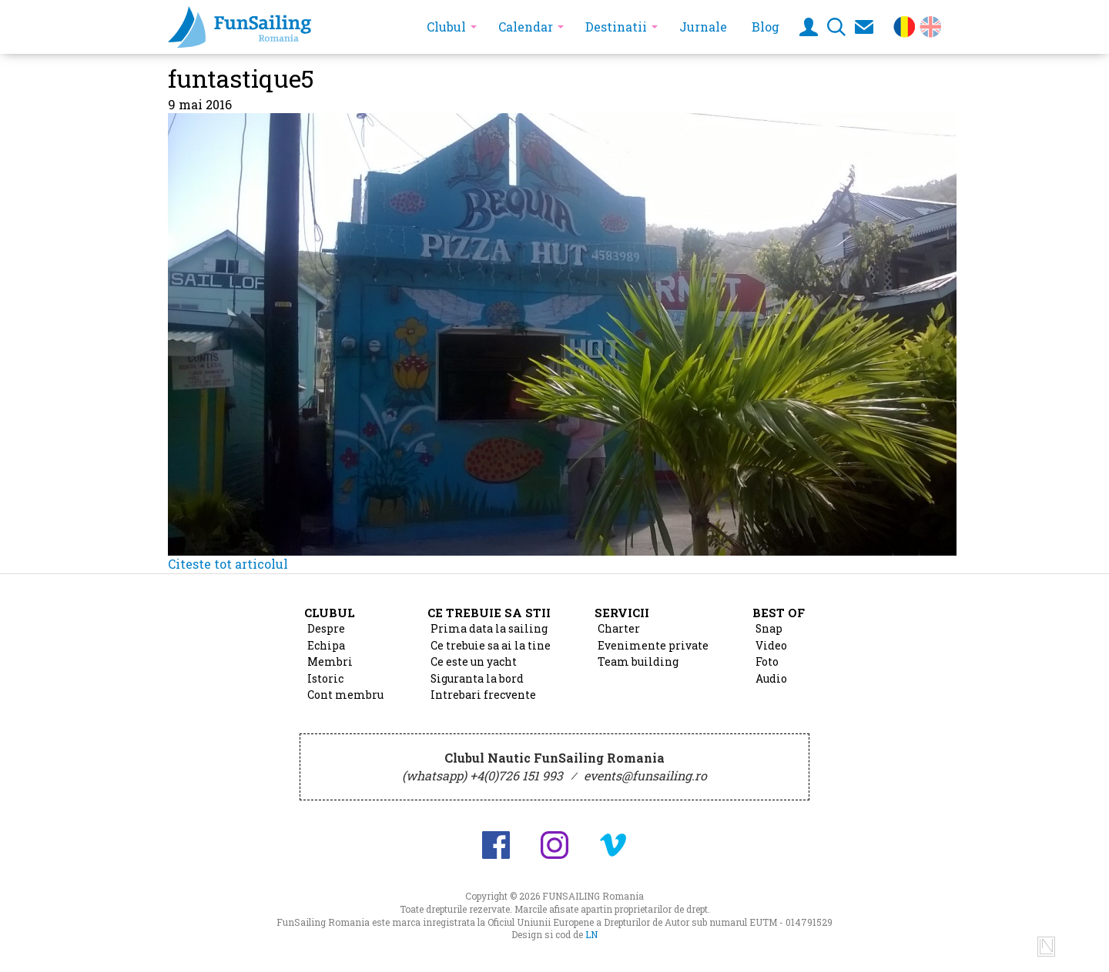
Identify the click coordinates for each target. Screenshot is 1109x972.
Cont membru (345, 695)
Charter (619, 629)
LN (591, 934)
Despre (326, 629)
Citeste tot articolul (228, 564)
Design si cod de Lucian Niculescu (1046, 947)
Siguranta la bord (477, 679)
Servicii (622, 612)
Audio (771, 679)
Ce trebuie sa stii (489, 612)
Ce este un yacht (474, 662)
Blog (765, 26)
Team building (638, 662)
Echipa (326, 646)
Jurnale (703, 26)
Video (771, 646)
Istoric (325, 679)
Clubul (446, 26)
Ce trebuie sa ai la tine (491, 646)
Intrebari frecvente (483, 695)
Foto (767, 662)
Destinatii (616, 26)
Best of (778, 612)
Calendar (525, 26)
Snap (769, 629)
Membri (330, 662)
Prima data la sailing (489, 629)
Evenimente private (653, 646)
